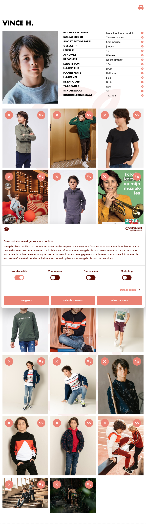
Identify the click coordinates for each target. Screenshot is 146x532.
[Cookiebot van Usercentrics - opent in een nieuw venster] (127, 229)
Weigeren (26, 300)
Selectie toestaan (73, 300)
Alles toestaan (119, 300)
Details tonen (128, 289)
